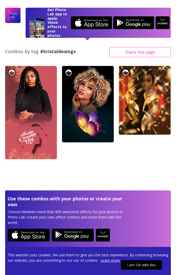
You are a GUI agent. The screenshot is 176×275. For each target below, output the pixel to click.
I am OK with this (141, 264)
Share (140, 52)
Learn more (110, 260)
